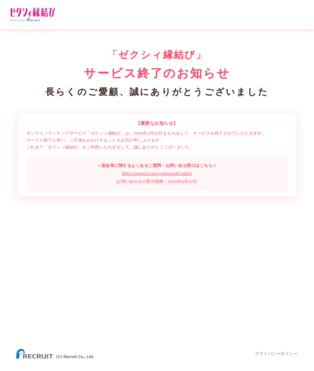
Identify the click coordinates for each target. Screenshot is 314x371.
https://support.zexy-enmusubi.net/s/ (157, 173)
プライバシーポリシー (276, 353)
